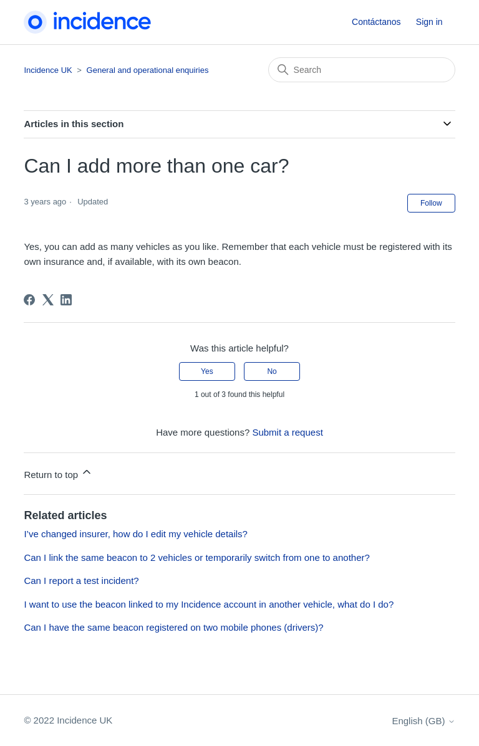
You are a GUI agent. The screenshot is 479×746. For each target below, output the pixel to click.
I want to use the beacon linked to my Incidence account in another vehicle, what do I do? (209, 604)
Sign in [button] (429, 22)
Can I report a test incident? (81, 580)
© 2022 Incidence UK (68, 720)
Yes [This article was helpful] (207, 371)
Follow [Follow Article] (431, 203)
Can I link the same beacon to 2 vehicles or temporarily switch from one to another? (196, 557)
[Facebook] (29, 299)
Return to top (58, 473)
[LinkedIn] (66, 299)
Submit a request (287, 432)
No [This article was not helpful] (271, 371)
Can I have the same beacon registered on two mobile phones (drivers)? (173, 627)
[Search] (361, 69)
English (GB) (423, 720)
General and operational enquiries (148, 70)
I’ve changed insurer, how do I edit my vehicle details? (136, 533)
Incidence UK (48, 70)
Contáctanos (376, 22)
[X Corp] (48, 299)
